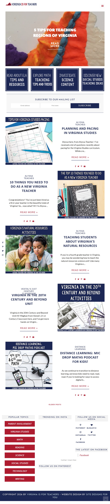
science (19, 458)
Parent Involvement (20, 426)
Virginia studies (20, 434)
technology (20, 474)
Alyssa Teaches (80, 123)
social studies (19, 466)
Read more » (80, 157)
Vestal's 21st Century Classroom (29, 293)
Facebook (84, 458)
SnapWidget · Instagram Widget (68, 463)
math (20, 442)
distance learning (80, 350)
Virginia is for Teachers (43, 497)
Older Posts (55, 407)
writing (19, 481)
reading (19, 450)
